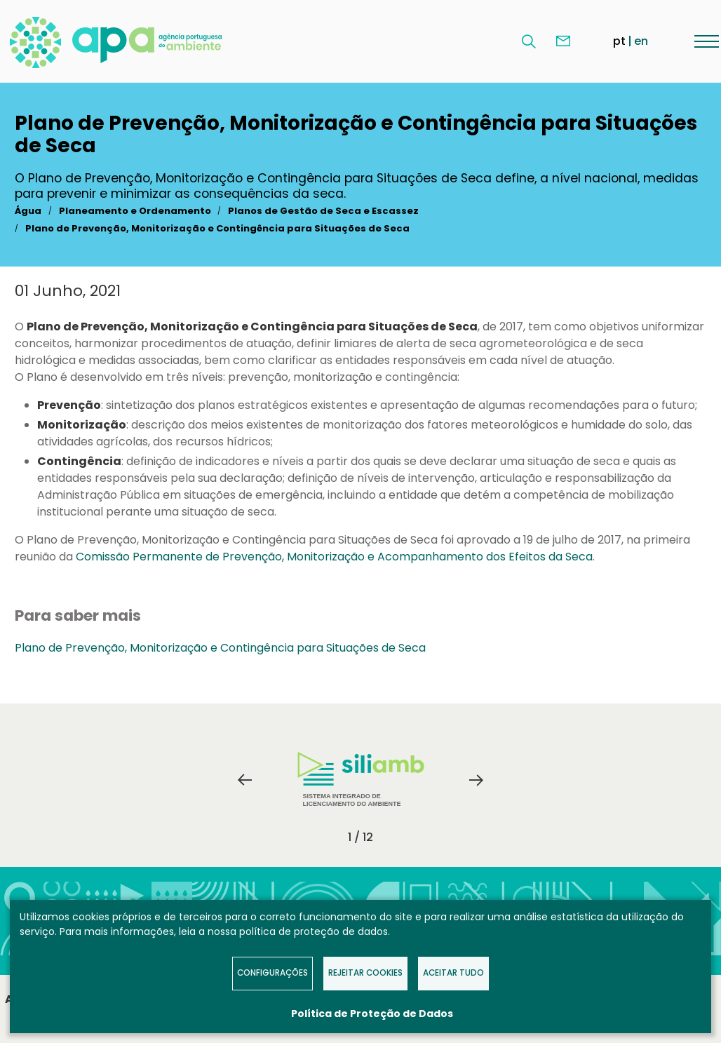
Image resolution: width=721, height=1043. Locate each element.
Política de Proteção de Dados (372, 1014)
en (641, 41)
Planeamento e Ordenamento (135, 210)
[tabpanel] (360, 780)
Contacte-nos (563, 41)
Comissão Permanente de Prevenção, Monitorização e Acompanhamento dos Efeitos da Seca (334, 557)
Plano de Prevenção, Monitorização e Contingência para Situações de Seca (217, 228)
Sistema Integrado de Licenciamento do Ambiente (360, 779)
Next (476, 780)
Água (28, 210)
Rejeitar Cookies (365, 972)
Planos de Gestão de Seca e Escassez (323, 210)
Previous (245, 780)
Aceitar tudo (453, 972)
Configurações (272, 972)
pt (619, 41)
